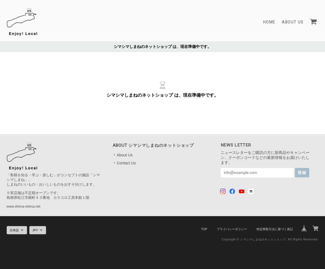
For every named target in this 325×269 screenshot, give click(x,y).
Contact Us (126, 163)
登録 (302, 172)
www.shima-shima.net (23, 206)
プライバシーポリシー (232, 229)
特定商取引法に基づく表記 (275, 229)
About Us (292, 22)
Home (269, 22)
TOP (204, 229)
